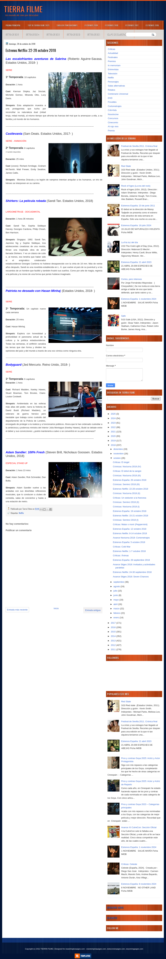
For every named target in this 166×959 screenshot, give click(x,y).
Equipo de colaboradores (118, 34)
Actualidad (113, 53)
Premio (111, 130)
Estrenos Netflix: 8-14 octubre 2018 (130, 533)
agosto (117, 586)
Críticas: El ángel (121, 462)
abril (116, 604)
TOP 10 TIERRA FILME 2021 (38, 25)
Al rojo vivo (113, 126)
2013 (113, 640)
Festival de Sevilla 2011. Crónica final (139, 146)
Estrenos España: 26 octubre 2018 (129, 480)
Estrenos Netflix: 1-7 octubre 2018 (129, 551)
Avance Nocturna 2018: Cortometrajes (131, 537)
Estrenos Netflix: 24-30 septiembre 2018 (132, 572)
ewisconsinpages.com (116, 949)
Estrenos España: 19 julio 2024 (136, 225)
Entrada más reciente (17, 609)
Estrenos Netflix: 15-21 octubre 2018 (130, 515)
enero (117, 617)
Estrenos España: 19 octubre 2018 (129, 511)
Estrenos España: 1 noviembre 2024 (138, 299)
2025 (113, 414)
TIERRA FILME (23, 8)
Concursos (113, 118)
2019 (113, 440)
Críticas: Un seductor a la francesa (129, 498)
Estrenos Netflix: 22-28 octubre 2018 (130, 489)
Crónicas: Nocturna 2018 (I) (126, 506)
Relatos (111, 90)
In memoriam (114, 65)
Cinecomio (113, 122)
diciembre (119, 449)
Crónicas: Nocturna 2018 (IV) (127, 466)
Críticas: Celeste (129, 864)
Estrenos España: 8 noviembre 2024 (138, 884)
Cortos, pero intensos (131, 279)
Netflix (21, 513)
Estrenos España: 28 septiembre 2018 (131, 560)
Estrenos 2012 (73, 34)
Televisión (112, 73)
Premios (112, 61)
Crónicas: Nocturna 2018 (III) (127, 475)
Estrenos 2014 (32, 34)
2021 (113, 431)
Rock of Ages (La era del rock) (135, 186)
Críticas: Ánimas (121, 555)
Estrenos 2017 (131, 25)
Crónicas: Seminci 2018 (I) (125, 520)
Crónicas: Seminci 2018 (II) (126, 502)
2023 (113, 423)
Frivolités (112, 102)
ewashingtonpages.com (75, 949)
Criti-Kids (112, 110)
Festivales (113, 57)
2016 (113, 627)
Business (112, 918)
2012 (113, 645)
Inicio (56, 608)
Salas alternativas (116, 85)
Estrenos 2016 (152, 25)
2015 (113, 631)
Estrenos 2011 (93, 34)
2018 (113, 445)
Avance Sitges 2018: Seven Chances (130, 576)
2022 (113, 427)
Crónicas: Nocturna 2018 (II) (126, 493)
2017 (113, 623)
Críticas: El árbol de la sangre (127, 471)
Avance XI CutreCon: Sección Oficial (138, 827)
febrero (117, 613)
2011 (113, 649)
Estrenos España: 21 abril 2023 (136, 262)
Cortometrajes (115, 106)
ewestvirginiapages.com (96, 949)
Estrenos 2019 (91, 25)
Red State (126, 166)
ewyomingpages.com (134, 949)
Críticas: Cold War (121, 546)
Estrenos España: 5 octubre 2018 (129, 542)
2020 (113, 436)
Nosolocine (113, 114)
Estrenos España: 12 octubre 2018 (129, 529)
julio (116, 591)
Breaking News (115, 907)
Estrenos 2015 (12, 34)
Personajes (113, 81)
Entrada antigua (92, 610)
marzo (117, 608)
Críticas (111, 49)
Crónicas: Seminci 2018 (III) (126, 484)
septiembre (119, 582)
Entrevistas (113, 69)
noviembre (119, 453)
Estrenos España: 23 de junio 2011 (138, 205)
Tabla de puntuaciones (67, 25)
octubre (117, 458)
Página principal (13, 25)
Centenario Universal (118, 94)
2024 (113, 418)
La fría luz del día (129, 242)
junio (116, 595)
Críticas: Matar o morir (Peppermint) (130, 524)
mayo (116, 599)
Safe (123, 316)
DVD (110, 98)
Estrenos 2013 (53, 34)
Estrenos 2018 (111, 25)
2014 (113, 636)
